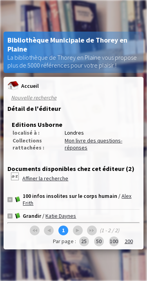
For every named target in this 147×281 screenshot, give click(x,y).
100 (114, 241)
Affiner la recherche (45, 178)
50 (99, 241)
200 (129, 241)
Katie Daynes (60, 215)
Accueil (22, 86)
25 (84, 241)
